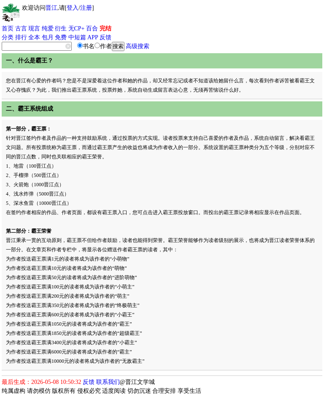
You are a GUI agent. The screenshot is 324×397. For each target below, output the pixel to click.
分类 (8, 37)
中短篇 (77, 37)
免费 (61, 37)
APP (92, 37)
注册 (86, 8)
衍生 (61, 28)
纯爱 (48, 28)
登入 (72, 8)
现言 (34, 28)
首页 (8, 28)
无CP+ (76, 28)
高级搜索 (137, 46)
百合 (92, 28)
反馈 (105, 37)
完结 (105, 28)
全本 (34, 37)
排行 (21, 37)
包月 (48, 37)
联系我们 (108, 382)
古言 (21, 28)
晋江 (51, 8)
